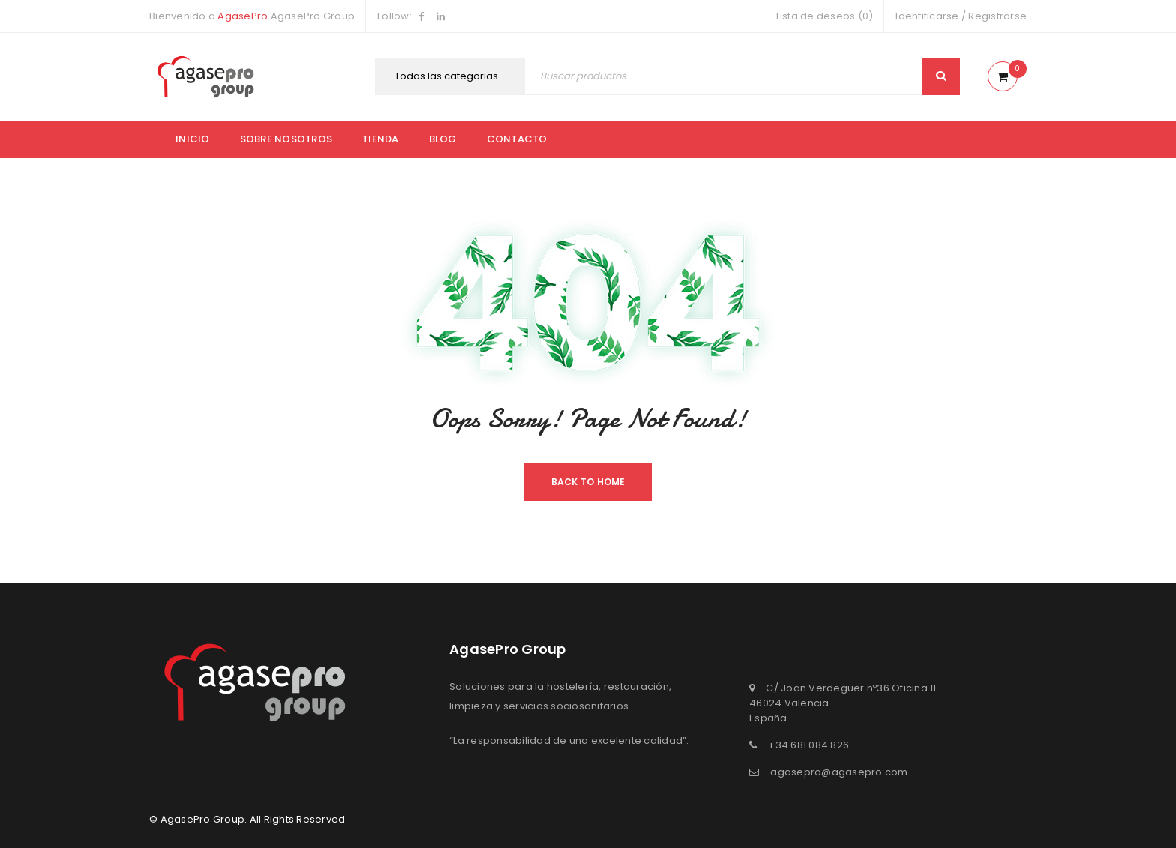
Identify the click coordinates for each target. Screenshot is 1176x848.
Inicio (193, 139)
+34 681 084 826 (808, 745)
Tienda (380, 139)
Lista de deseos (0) (825, 16)
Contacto (517, 139)
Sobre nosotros (286, 139)
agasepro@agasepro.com (839, 772)
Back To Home (588, 481)
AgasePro (243, 16)
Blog (443, 139)
